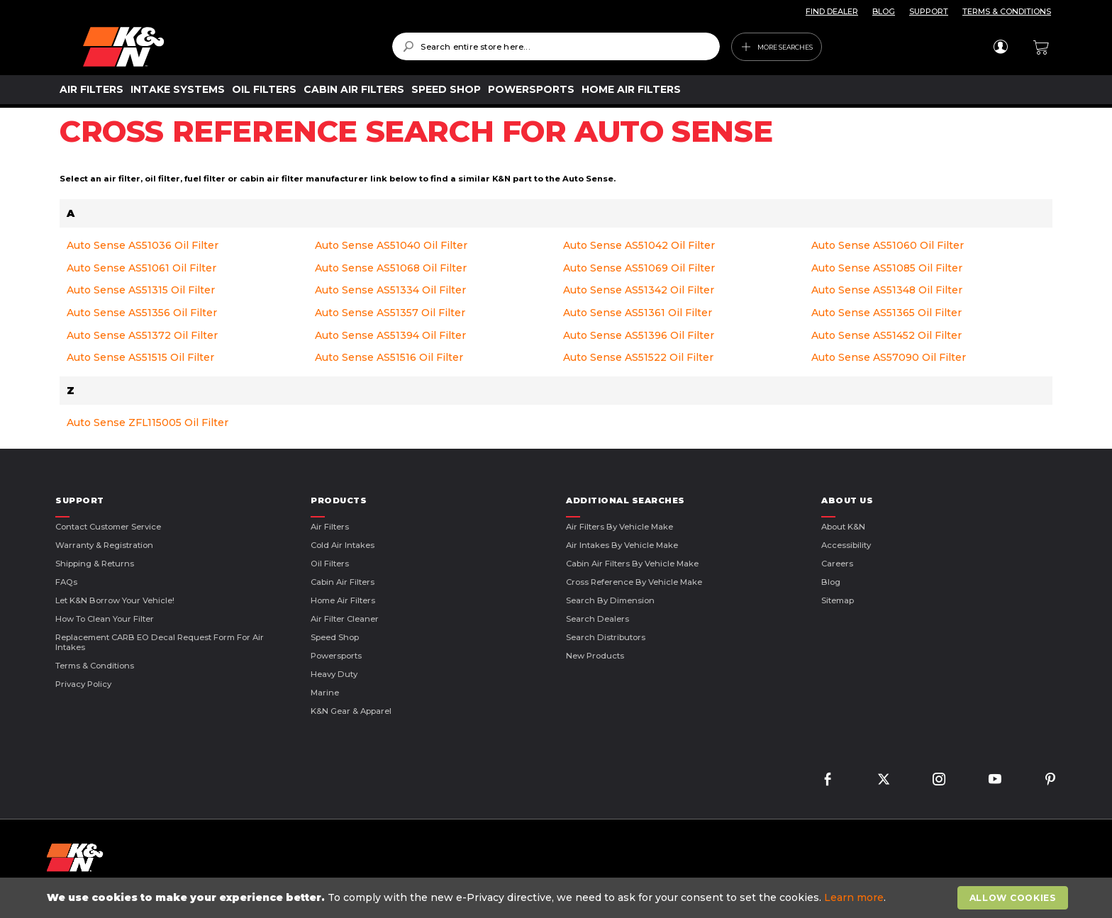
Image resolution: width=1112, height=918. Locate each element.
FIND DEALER (832, 11)
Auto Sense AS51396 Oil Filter (638, 335)
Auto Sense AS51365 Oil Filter (886, 312)
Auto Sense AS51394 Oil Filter (390, 335)
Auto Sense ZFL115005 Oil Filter (147, 422)
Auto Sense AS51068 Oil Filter (391, 268)
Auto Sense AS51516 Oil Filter (389, 357)
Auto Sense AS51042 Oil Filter (639, 245)
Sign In (1000, 46)
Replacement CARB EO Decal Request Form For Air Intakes (159, 642)
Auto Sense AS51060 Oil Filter (887, 245)
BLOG (883, 11)
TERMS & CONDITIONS (1006, 11)
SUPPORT (928, 11)
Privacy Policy (83, 684)
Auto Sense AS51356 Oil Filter (142, 312)
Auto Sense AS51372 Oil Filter (142, 335)
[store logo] (227, 47)
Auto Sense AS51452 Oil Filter (886, 335)
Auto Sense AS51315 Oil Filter (141, 290)
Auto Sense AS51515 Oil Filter (140, 357)
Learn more (854, 897)
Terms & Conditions (94, 666)
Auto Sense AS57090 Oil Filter (888, 357)
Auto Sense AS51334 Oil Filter (390, 290)
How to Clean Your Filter (104, 619)
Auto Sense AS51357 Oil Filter (390, 312)
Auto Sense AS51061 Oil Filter (141, 268)
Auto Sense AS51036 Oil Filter (142, 245)
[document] (557, 897)
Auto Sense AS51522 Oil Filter (638, 357)
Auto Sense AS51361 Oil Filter (637, 312)
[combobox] (555, 46)
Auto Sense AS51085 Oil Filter (886, 268)
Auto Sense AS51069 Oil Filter (639, 268)
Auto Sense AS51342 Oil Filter (638, 290)
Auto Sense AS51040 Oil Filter (391, 245)
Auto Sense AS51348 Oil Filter (886, 290)
